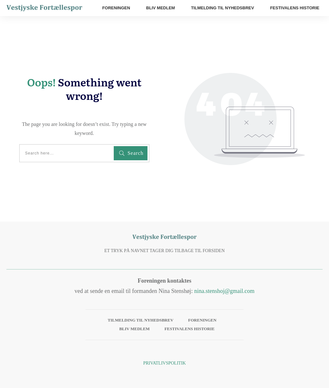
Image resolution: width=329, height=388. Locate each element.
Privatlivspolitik (164, 363)
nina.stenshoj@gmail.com (224, 291)
